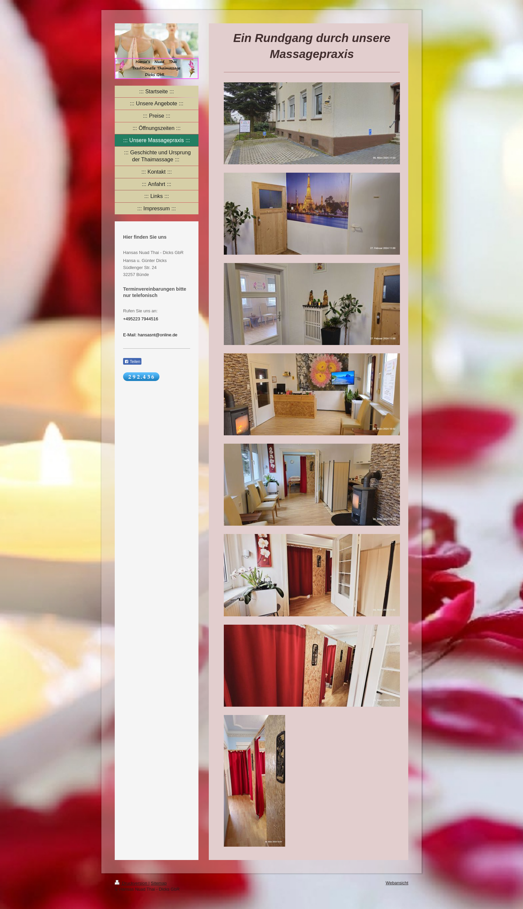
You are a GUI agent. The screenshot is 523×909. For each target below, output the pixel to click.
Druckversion (131, 883)
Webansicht (397, 882)
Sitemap (159, 883)
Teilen (132, 361)
